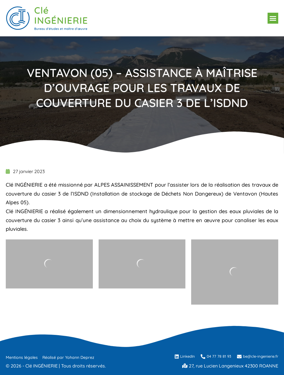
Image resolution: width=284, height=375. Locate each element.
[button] (273, 18)
